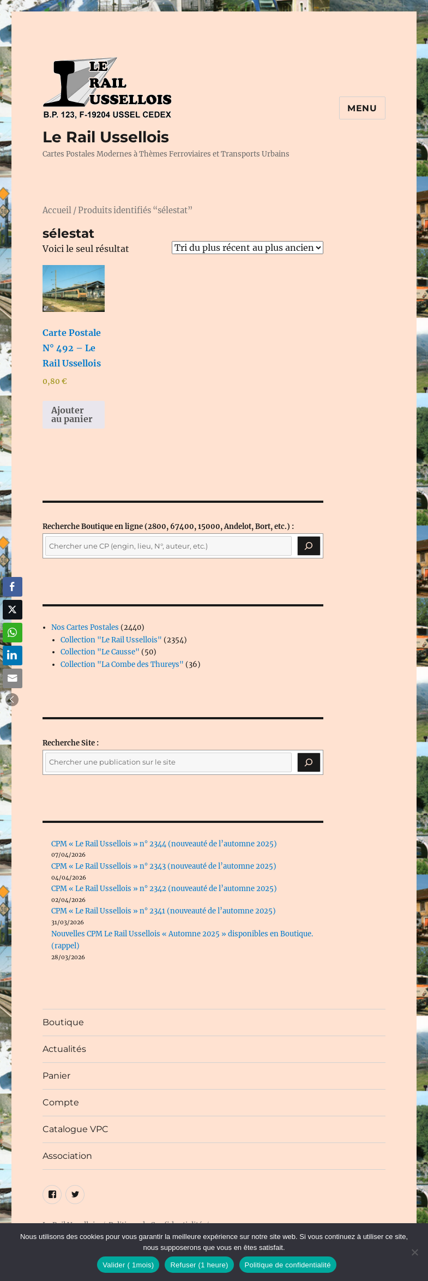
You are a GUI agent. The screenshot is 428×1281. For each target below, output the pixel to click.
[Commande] (247, 247)
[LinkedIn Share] (12, 655)
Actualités (64, 1049)
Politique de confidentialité (288, 1265)
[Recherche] (308, 546)
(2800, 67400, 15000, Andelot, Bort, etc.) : (168, 526)
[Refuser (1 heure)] (414, 1252)
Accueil (57, 210)
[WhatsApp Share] (12, 632)
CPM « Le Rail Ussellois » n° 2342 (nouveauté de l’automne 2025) (164, 888)
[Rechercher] (308, 762)
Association (67, 1156)
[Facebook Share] (12, 587)
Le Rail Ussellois (106, 137)
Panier (56, 1075)
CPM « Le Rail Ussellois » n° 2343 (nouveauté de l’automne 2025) (163, 866)
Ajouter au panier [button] (72, 414)
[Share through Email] (12, 678)
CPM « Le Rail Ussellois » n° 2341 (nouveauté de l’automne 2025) (163, 911)
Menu (362, 108)
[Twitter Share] (12, 610)
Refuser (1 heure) (199, 1265)
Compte (61, 1102)
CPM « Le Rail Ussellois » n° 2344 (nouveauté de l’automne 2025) (164, 844)
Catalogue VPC (75, 1129)
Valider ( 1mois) (128, 1265)
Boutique (63, 1022)
